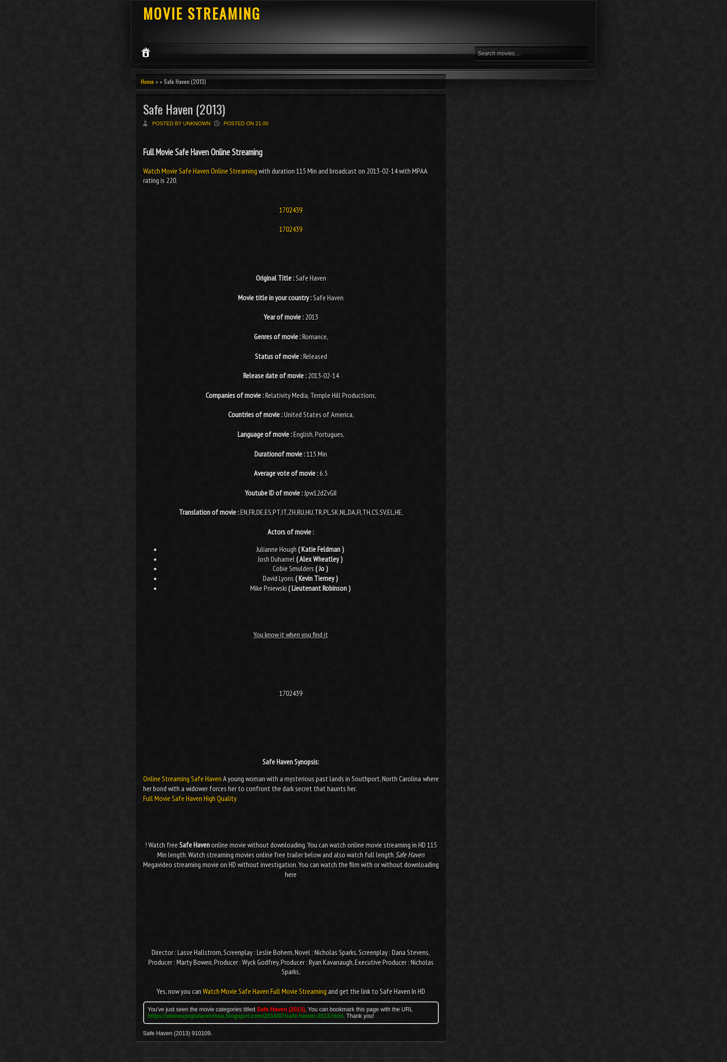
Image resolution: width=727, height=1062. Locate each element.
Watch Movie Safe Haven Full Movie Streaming (265, 991)
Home (147, 81)
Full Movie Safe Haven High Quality (190, 798)
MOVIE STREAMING (202, 13)
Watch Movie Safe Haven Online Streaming (201, 171)
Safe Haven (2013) (184, 109)
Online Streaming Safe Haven (182, 778)
